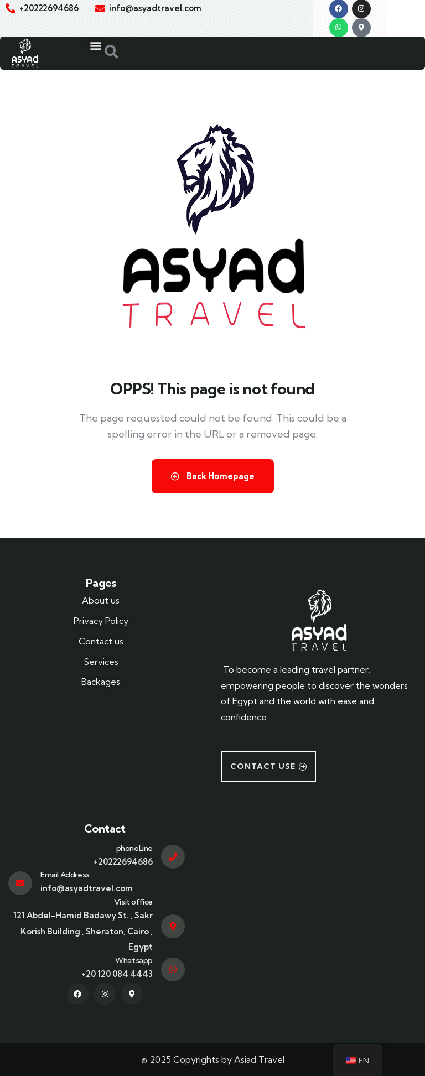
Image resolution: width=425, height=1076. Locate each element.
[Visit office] (173, 926)
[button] (95, 46)
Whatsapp (134, 960)
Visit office (133, 902)
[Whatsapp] (173, 969)
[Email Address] (20, 883)
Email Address (65, 875)
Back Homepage (213, 476)
